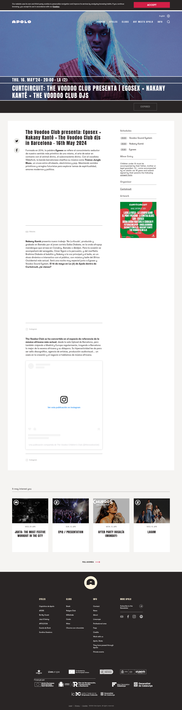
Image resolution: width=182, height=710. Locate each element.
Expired (145, 106)
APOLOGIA (43, 623)
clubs (125, 20)
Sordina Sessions (45, 631)
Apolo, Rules (98, 640)
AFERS (41, 610)
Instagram (33, 328)
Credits (96, 631)
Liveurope (97, 618)
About (95, 614)
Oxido (68, 618)
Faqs (95, 627)
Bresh (68, 605)
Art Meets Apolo (143, 20)
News (95, 610)
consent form (126, 174)
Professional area (99, 623)
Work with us (98, 636)
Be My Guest (44, 614)
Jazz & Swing (44, 618)
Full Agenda (91, 561)
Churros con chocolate (75, 627)
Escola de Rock (45, 627)
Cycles (113, 20)
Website (32, 231)
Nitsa (68, 623)
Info (160, 20)
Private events (98, 651)
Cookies (56, 7)
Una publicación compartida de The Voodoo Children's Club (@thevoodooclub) (64, 444)
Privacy (77, 705)
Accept (151, 5)
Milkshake (70, 614)
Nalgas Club (71, 610)
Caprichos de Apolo (46, 605)
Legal (70, 705)
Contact (96, 605)
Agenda (101, 20)
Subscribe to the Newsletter (126, 606)
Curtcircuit (125, 188)
